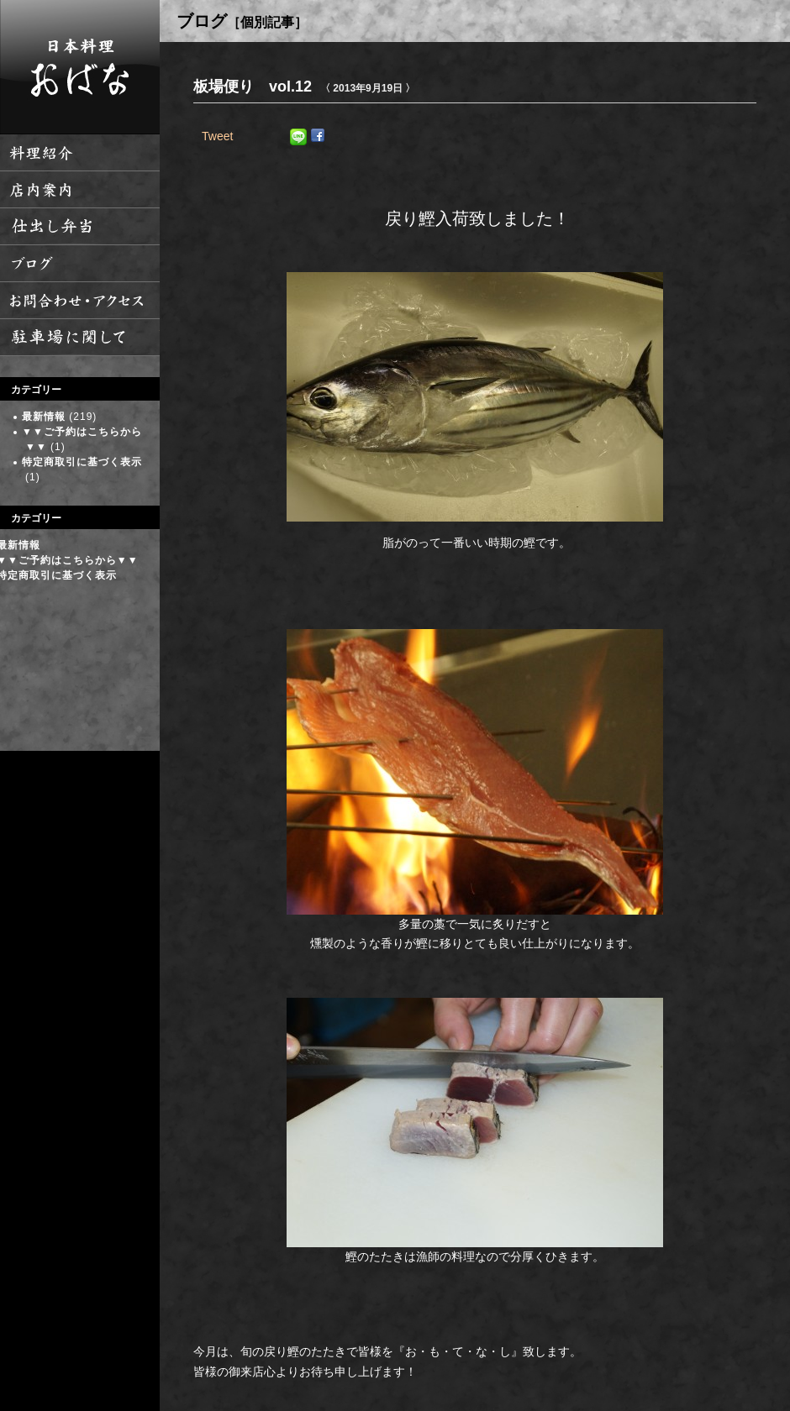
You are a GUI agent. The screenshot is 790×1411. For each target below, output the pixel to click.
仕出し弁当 (80, 226)
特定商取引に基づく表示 (82, 462)
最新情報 (44, 416)
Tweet (217, 136)
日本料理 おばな (80, 67)
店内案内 (80, 189)
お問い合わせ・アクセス (80, 300)
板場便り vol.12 (252, 86)
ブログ (80, 263)
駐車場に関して (80, 337)
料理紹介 (80, 152)
